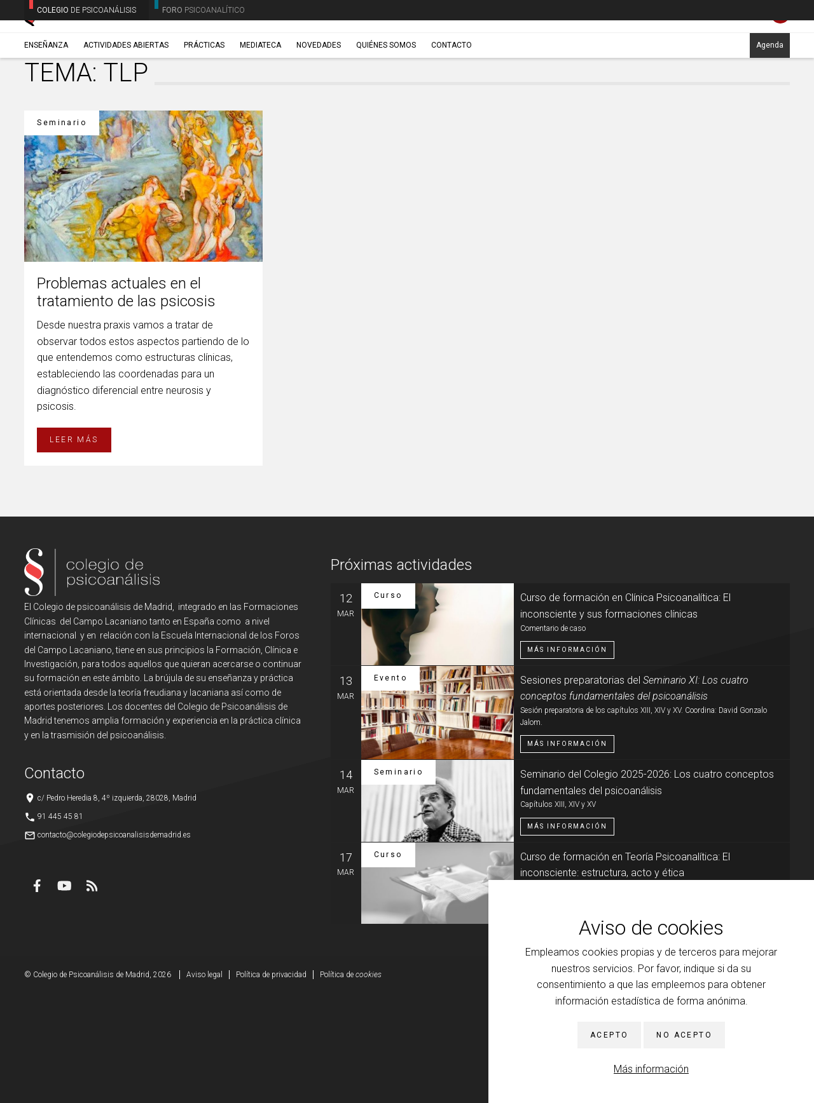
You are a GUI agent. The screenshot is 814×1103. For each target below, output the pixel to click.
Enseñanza (46, 99)
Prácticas (204, 99)
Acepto (609, 1035)
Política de (351, 1083)
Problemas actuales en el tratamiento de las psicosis (126, 401)
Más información (651, 1069)
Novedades (318, 99)
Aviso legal (204, 1083)
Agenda (769, 99)
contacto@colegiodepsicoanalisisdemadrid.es (114, 943)
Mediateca (260, 99)
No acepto (684, 1035)
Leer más (74, 548)
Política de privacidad (271, 1083)
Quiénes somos (386, 99)
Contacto (451, 99)
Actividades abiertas (126, 99)
